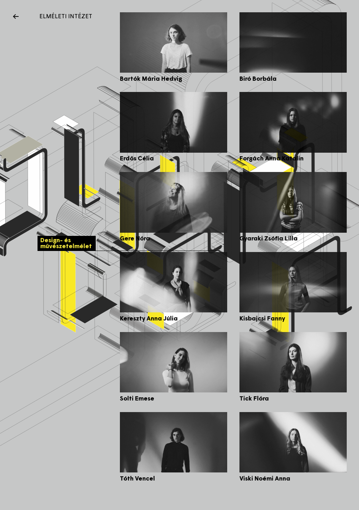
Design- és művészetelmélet (67, 244)
